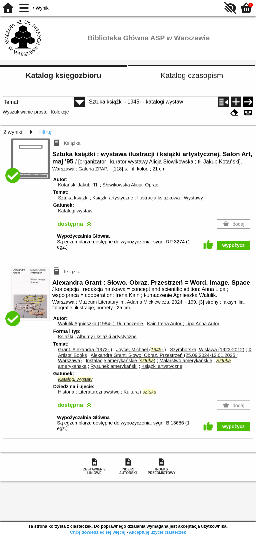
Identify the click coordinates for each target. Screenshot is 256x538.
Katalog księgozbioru (63, 75)
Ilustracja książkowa (158, 197)
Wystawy (193, 197)
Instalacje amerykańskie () (120, 360)
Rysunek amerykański (114, 366)
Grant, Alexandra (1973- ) (85, 349)
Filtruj (44, 132)
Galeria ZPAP (92, 168)
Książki (65, 336)
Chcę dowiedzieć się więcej (97, 532)
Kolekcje (60, 112)
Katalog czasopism (192, 75)
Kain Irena (165, 323)
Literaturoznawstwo (99, 392)
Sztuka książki (73, 197)
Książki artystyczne (112, 197)
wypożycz (233, 245)
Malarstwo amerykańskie (185, 360)
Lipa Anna (202, 323)
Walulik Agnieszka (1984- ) (101, 323)
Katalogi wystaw (75, 210)
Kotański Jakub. (79, 184)
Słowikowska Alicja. (130, 184)
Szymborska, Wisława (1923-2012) (207, 349)
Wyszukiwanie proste (25, 112)
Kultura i (140, 392)
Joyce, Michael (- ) (141, 349)
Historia (66, 392)
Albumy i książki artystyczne (107, 336)
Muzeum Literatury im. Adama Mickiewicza (123, 302)
